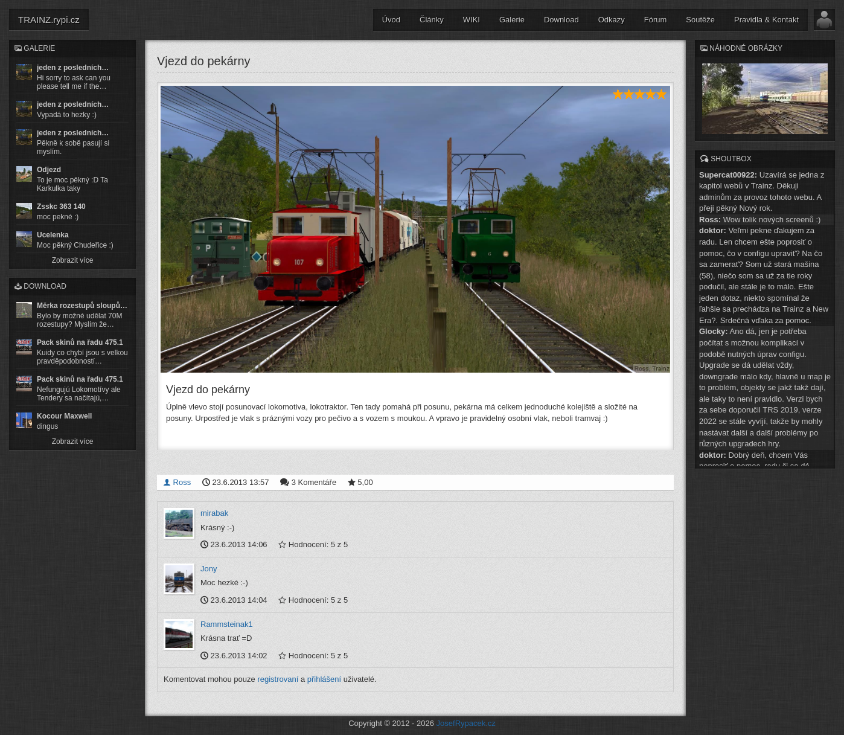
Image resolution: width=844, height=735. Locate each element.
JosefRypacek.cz (466, 722)
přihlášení (324, 678)
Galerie (512, 19)
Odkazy (611, 19)
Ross (177, 482)
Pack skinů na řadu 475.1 (80, 342)
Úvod (391, 19)
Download (561, 19)
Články (432, 19)
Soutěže (700, 19)
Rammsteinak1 (226, 622)
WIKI (471, 19)
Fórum (655, 19)
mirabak (214, 512)
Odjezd (49, 169)
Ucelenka (53, 235)
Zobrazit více (73, 260)
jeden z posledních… (73, 67)
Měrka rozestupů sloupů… (82, 305)
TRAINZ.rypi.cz (49, 19)
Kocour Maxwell (64, 416)
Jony (208, 567)
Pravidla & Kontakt (766, 19)
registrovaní (277, 678)
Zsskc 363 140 (61, 206)
